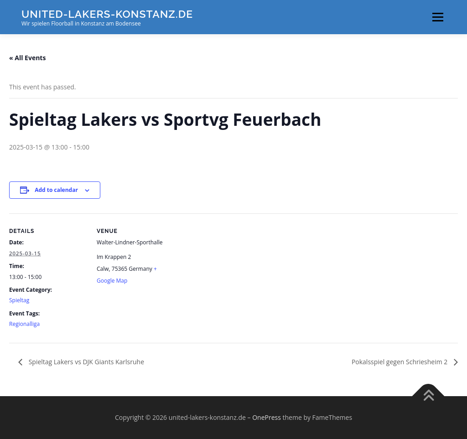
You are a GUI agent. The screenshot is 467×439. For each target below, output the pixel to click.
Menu (438, 17)
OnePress (266, 417)
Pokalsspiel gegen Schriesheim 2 (400, 361)
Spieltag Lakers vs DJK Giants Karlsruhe (85, 361)
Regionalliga (24, 324)
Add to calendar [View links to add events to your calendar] (56, 190)
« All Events (27, 57)
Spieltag (19, 300)
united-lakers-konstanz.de (107, 14)
